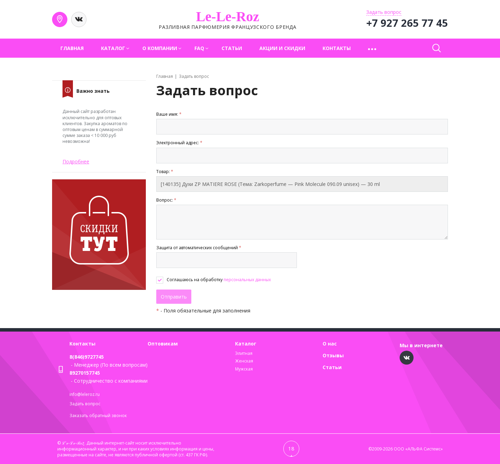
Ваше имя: (169, 114)
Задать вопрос (84, 404)
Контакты (337, 48)
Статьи (232, 48)
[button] (372, 48)
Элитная (243, 353)
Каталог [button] (113, 48)
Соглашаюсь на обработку (219, 280)
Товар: (164, 171)
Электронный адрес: (179, 143)
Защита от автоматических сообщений (198, 248)
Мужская (244, 369)
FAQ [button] (199, 48)
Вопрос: (166, 200)
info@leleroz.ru (84, 394)
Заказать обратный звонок (98, 415)
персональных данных (247, 280)
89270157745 (84, 372)
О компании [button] (159, 48)
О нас (330, 343)
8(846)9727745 (86, 356)
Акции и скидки (282, 48)
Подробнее (75, 161)
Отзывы (333, 355)
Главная (72, 48)
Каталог (245, 343)
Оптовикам (163, 343)
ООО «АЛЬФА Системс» (418, 449)
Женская (244, 361)
